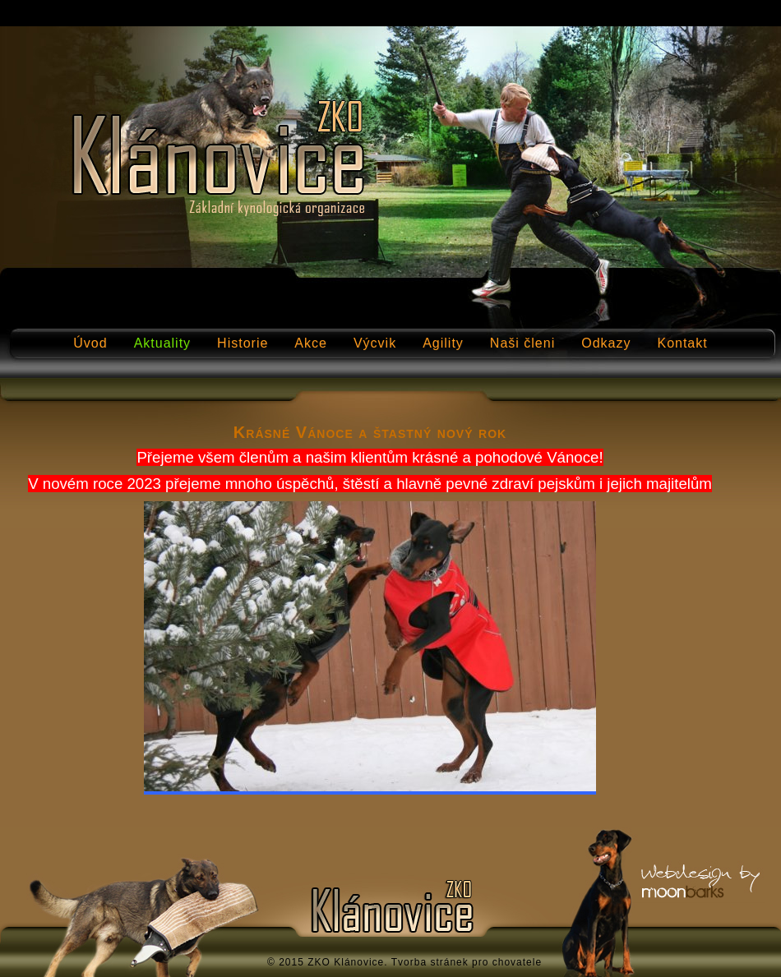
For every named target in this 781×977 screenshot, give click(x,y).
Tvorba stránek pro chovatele (466, 962)
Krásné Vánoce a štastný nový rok (369, 432)
